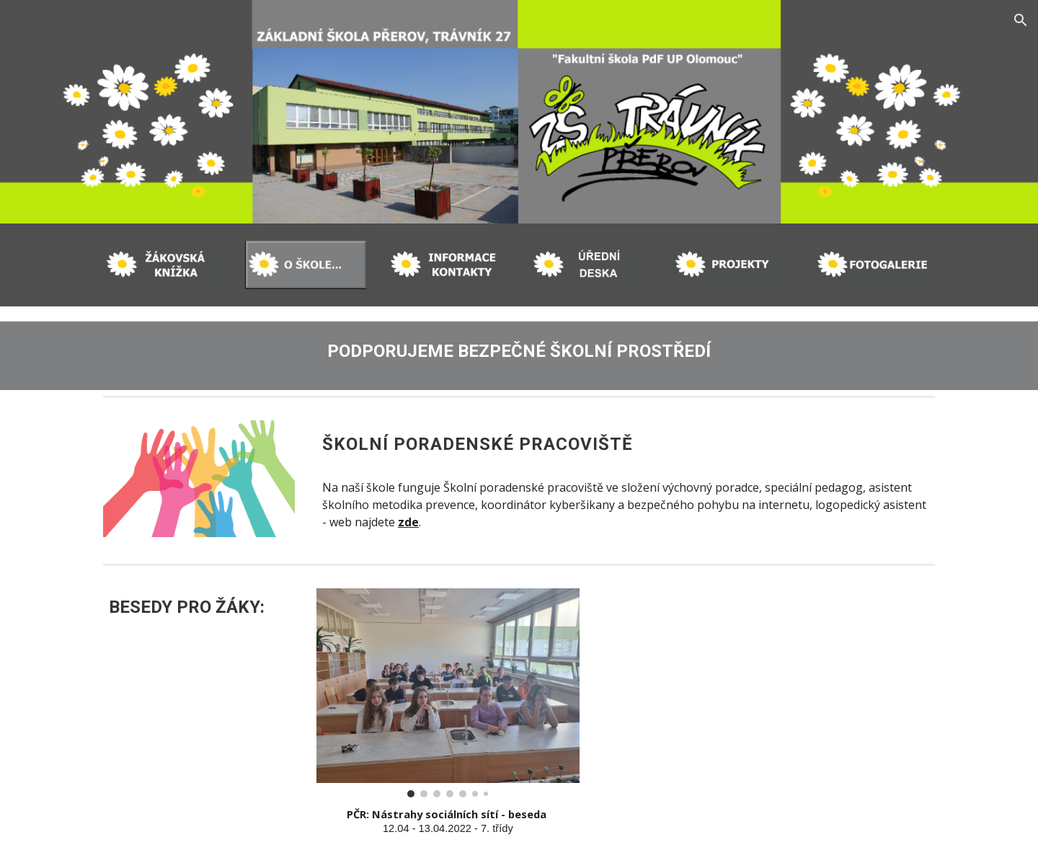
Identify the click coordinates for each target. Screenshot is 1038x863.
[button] (1020, 20)
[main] (519, 348)
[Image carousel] (448, 692)
